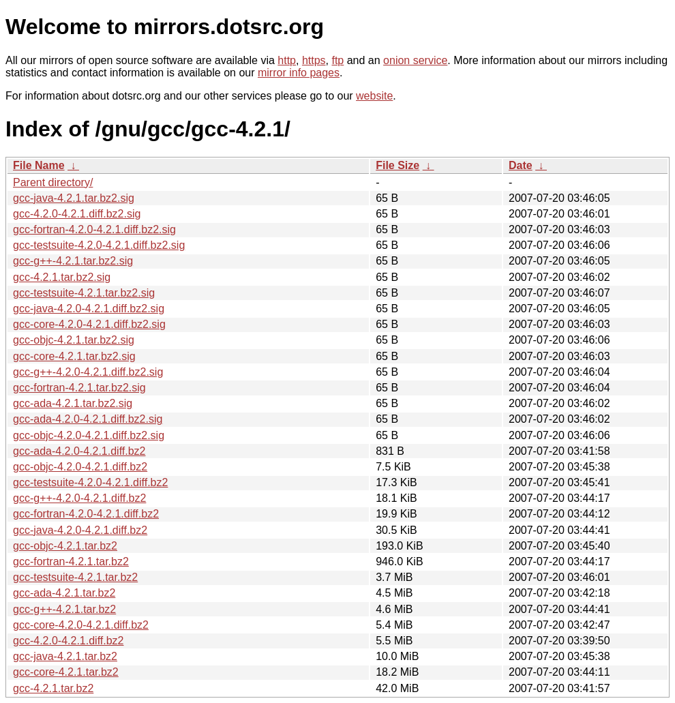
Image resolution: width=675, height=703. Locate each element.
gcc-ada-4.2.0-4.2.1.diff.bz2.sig (87, 419)
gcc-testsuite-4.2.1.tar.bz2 (75, 577)
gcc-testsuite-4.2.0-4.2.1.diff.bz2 (90, 482)
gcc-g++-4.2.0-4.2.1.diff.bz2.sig (88, 372)
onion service (415, 60)
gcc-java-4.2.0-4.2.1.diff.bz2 (80, 530)
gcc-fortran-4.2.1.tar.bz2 (71, 561)
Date (520, 165)
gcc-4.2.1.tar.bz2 (53, 688)
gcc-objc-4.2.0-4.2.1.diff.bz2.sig (88, 435)
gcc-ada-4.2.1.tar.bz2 (64, 593)
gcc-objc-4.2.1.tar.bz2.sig (73, 340)
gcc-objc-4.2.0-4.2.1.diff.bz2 (80, 467)
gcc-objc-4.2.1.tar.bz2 (65, 546)
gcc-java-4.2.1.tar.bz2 (65, 656)
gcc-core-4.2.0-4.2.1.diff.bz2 (81, 625)
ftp (337, 60)
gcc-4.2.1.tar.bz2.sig (61, 277)
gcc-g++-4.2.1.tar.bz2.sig (73, 261)
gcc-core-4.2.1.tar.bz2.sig (74, 356)
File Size (397, 165)
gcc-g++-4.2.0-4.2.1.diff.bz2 (79, 498)
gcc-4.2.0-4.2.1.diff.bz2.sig (76, 214)
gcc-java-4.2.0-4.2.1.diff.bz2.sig (88, 308)
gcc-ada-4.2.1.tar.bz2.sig (72, 403)
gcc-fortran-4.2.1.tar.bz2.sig (79, 387)
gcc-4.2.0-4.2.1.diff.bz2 (68, 640)
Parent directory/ (53, 182)
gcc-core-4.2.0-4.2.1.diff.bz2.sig (89, 324)
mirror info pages (299, 72)
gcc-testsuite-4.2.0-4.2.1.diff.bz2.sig (99, 245)
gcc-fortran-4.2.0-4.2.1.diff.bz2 (86, 514)
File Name (39, 165)
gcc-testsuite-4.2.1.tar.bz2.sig (84, 293)
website (374, 96)
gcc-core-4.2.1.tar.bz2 (66, 672)
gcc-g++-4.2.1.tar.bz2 (64, 609)
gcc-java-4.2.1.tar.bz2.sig (73, 198)
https (314, 60)
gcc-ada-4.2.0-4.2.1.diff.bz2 (79, 451)
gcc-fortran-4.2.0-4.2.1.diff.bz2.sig (94, 229)
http (287, 60)
